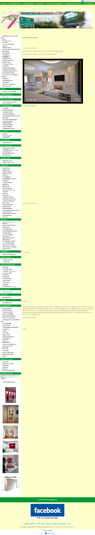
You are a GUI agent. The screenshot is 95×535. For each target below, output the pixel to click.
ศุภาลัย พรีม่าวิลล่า (89, 3)
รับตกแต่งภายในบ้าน (29, 3)
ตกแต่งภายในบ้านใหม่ (14, 3)
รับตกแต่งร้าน (40, 3)
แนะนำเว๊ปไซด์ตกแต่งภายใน (54, 3)
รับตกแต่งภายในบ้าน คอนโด (73, 3)
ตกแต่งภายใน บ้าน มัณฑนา (30, 105)
